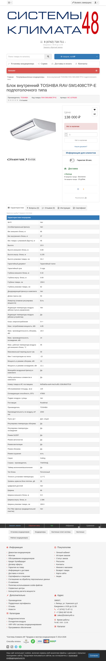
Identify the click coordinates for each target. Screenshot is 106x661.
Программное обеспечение (20, 627)
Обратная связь (34, 526)
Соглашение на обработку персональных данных (29, 579)
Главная (10, 77)
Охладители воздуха (17, 621)
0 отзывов (23, 100)
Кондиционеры (40, 532)
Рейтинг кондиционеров (19, 538)
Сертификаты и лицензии (19, 576)
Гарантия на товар (16, 567)
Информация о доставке (19, 570)
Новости (12, 609)
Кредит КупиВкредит (17, 561)
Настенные (80, 532)
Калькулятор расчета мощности (22, 591)
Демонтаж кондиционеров (19, 552)
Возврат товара (62, 570)
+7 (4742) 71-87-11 (63, 609)
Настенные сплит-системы (61, 532)
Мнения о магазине (64, 567)
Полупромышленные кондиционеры (30, 77)
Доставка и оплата (16, 573)
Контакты (60, 564)
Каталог (52, 70)
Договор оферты (15, 564)
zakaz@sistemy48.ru (64, 615)
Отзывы (12, 606)
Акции (58, 576)
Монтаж (12, 555)
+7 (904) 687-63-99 (63, 612)
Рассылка (60, 561)
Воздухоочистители (17, 618)
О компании (13, 582)
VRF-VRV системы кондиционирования (25, 624)
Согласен (94, 656)
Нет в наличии (81, 140)
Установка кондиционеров (20, 532)
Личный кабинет (63, 552)
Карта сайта (61, 573)
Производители (15, 600)
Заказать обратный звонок (53, 47)
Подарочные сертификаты (20, 603)
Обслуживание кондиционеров (21, 558)
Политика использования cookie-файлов (25, 585)
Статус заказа (62, 558)
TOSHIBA (24, 98)
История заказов (63, 555)
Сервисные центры (17, 588)
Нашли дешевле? (80, 147)
